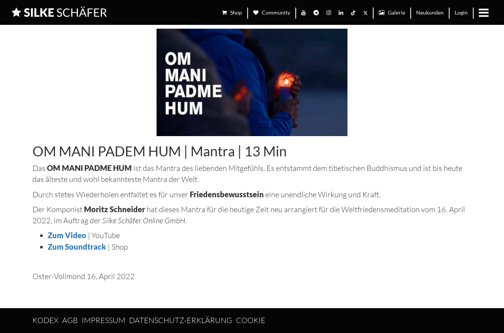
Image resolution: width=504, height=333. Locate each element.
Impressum (103, 320)
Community (271, 12)
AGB (70, 320)
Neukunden (430, 12)
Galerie (392, 12)
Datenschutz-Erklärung (180, 320)
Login (461, 12)
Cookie (250, 320)
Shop (232, 12)
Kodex (45, 320)
